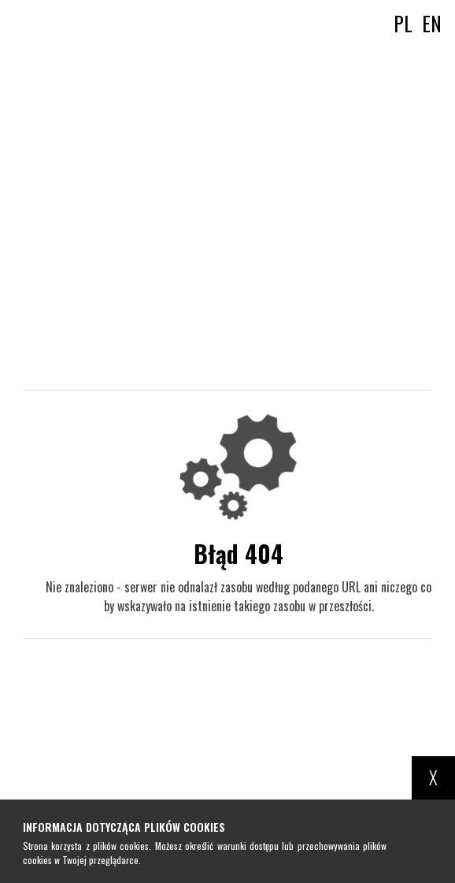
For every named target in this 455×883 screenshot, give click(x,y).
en (432, 23)
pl (403, 23)
